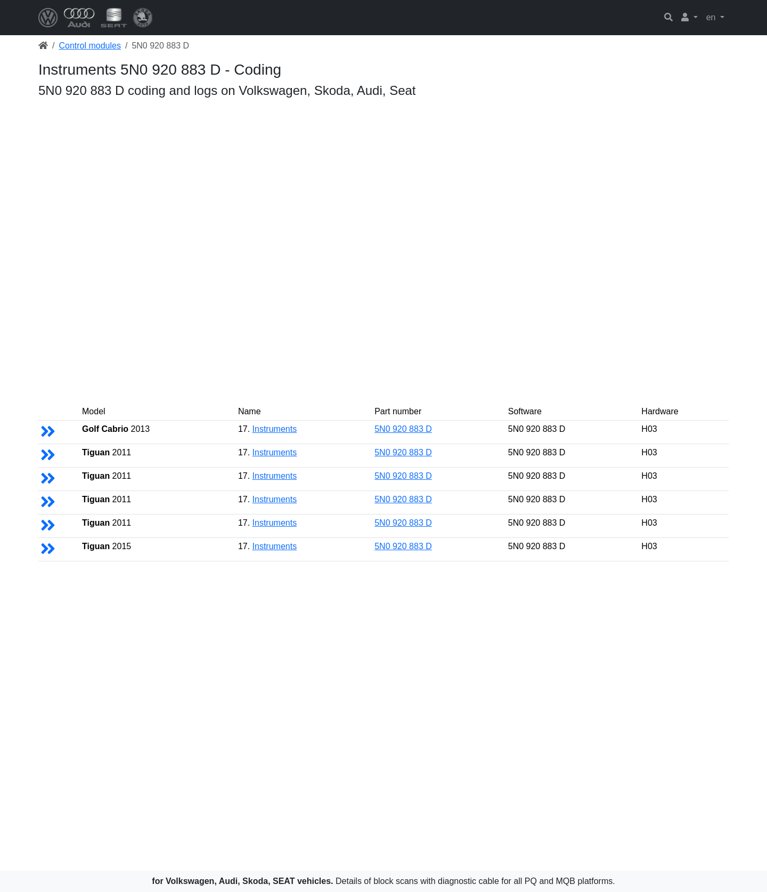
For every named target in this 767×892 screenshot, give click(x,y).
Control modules (90, 45)
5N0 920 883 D (403, 428)
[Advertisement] (358, 177)
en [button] (712, 17)
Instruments (274, 428)
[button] (689, 17)
